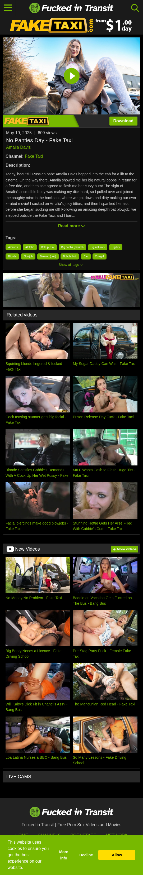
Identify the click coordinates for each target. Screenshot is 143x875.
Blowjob (28, 256)
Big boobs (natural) (72, 247)
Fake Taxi (34, 156)
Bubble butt (70, 256)
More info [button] (63, 855)
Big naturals (98, 247)
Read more (71, 226)
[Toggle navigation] (8, 8)
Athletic (29, 247)
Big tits (116, 247)
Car (86, 256)
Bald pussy (47, 247)
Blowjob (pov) (48, 256)
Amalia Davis (18, 147)
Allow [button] (117, 855)
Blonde (12, 256)
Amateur (13, 247)
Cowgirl (99, 256)
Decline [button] (86, 855)
